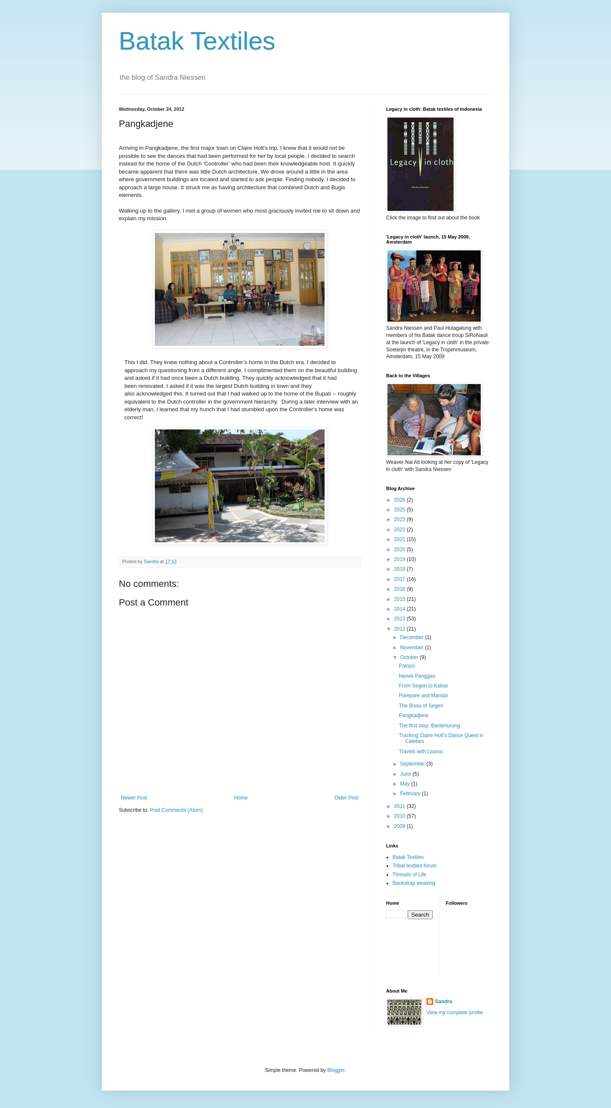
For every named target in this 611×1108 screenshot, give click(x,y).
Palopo (407, 666)
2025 (400, 510)
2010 (400, 816)
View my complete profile (454, 1012)
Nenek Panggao (417, 676)
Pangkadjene (414, 715)
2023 (400, 519)
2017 (400, 579)
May (405, 784)
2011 (400, 806)
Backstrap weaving (413, 883)
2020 (400, 550)
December (412, 637)
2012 (400, 629)
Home (241, 798)
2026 (400, 500)
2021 (400, 539)
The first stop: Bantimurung (429, 726)
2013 (400, 619)
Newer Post (134, 798)
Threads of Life (409, 875)
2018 (400, 569)
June (406, 774)
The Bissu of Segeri (421, 706)
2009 (400, 826)
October (410, 657)
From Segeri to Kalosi (423, 686)
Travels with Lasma (421, 752)
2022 (400, 530)
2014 (400, 609)
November (412, 648)
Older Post (346, 798)
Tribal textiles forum (414, 866)
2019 (400, 559)
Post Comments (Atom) (176, 810)
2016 (400, 589)
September (413, 764)
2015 (400, 599)
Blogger (336, 1070)
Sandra (443, 1001)
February (411, 794)
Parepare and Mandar (423, 695)
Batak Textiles (197, 41)
